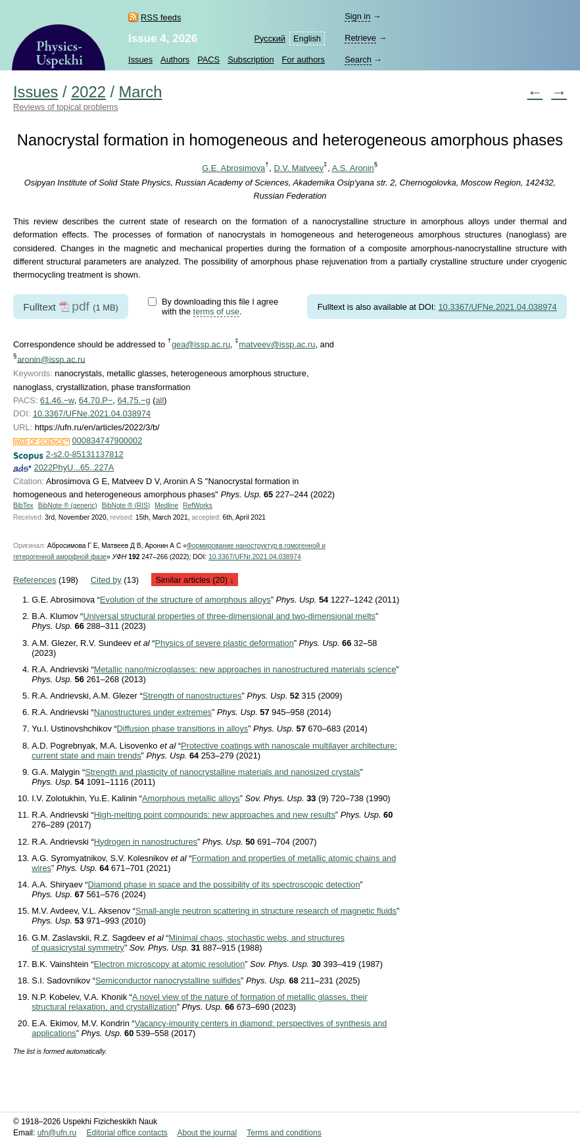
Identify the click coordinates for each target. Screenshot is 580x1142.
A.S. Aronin (353, 168)
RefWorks (197, 505)
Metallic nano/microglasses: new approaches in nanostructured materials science (245, 669)
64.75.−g (133, 400)
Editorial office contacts (127, 1132)
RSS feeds (161, 17)
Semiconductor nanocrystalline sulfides (168, 980)
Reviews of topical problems (65, 107)
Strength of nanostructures (192, 696)
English (307, 38)
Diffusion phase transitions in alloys (183, 728)
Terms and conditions (284, 1132)
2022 (88, 92)
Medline (166, 505)
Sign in (357, 16)
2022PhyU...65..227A (74, 467)
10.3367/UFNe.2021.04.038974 (497, 307)
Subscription (251, 59)
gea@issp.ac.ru (201, 344)
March (140, 92)
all (159, 400)
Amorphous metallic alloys (191, 798)
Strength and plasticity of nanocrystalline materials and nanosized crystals (222, 772)
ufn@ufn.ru (57, 1132)
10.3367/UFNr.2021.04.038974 (254, 556)
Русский (269, 38)
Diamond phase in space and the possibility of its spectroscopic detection (224, 884)
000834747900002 (107, 440)
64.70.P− (96, 400)
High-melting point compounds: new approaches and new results (214, 815)
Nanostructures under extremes (153, 712)
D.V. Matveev (299, 168)
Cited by (106, 580)
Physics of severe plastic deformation (224, 643)
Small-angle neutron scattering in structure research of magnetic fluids (266, 911)
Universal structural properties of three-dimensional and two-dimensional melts (229, 616)
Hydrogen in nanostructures (145, 842)
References (34, 580)
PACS (208, 59)
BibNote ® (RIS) (126, 505)
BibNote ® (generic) (67, 505)
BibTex (23, 505)
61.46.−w (57, 400)
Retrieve (360, 38)
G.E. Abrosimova (233, 168)
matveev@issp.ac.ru (277, 344)
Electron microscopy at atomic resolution (169, 964)
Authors (174, 59)
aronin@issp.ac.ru (51, 359)
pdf (80, 306)
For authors (303, 59)
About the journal (207, 1132)
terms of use (216, 311)
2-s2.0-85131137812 (85, 454)
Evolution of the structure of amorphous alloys (185, 600)
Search (358, 59)
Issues (140, 59)
